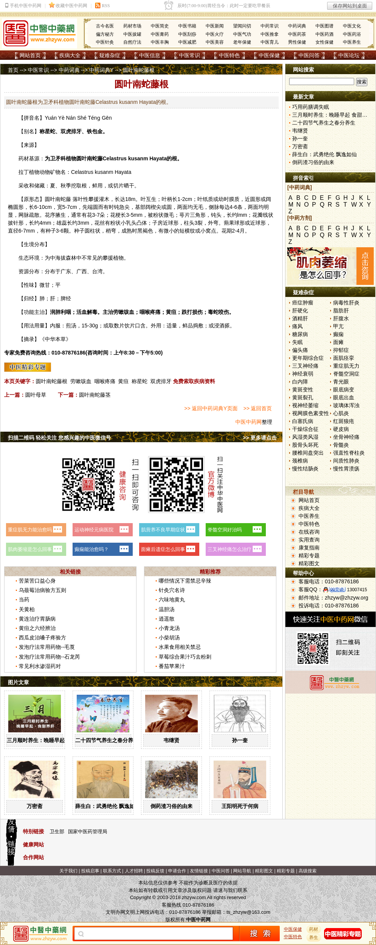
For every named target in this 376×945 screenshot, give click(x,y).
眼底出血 (343, 397)
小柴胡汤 (169, 638)
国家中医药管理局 (87, 831)
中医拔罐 (132, 34)
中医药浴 (352, 34)
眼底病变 (343, 390)
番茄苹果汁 (172, 666)
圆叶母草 (35, 395)
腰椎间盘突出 (308, 453)
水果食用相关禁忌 (180, 647)
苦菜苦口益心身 (37, 581)
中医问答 (309, 55)
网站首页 (30, 55)
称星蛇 (139, 381)
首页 (13, 70)
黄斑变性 (302, 390)
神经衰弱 (302, 374)
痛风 (297, 326)
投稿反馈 (155, 870)
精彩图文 (309, 563)
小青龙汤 (169, 628)
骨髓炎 (341, 445)
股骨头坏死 (305, 445)
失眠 (297, 342)
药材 (313, 929)
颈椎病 (300, 461)
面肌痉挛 (343, 358)
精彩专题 (309, 555)
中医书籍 (187, 26)
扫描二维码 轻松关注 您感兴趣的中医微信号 (59, 438)
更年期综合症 (308, 358)
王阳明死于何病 (239, 806)
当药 (24, 600)
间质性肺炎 (346, 461)
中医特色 (229, 55)
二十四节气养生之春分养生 (106, 740)
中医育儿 (270, 42)
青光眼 (341, 382)
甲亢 (338, 326)
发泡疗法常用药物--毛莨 (47, 647)
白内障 (300, 382)
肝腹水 (341, 318)
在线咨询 (309, 532)
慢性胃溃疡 (346, 469)
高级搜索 (308, 870)
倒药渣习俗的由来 (171, 806)
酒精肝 (300, 318)
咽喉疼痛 (104, 381)
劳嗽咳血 (80, 381)
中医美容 (215, 42)
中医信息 (149, 55)
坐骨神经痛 (346, 437)
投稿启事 (90, 870)
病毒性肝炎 (346, 303)
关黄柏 (27, 609)
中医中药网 (248, 422)
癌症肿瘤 (302, 303)
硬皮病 (341, 429)
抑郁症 (341, 350)
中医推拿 (270, 34)
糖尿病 (300, 334)
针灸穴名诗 (172, 590)
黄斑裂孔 (302, 397)
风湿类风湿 (305, 437)
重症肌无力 (346, 366)
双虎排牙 (160, 381)
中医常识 (189, 55)
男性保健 (297, 42)
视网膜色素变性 (310, 413)
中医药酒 (324, 34)
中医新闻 (215, 26)
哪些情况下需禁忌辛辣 (185, 581)
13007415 (357, 589)
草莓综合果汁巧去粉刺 (185, 657)
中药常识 (270, 26)
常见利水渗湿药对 (40, 666)
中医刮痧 (187, 34)
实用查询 (309, 540)
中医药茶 (297, 34)
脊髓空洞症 (346, 374)
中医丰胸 (160, 42)
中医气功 (242, 34)
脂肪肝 (341, 310)
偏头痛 (300, 350)
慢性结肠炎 (305, 469)
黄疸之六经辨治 (37, 628)
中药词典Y (101, 70)
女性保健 (324, 42)
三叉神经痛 (305, 366)
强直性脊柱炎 (349, 453)
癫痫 (338, 334)
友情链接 (199, 870)
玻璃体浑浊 (346, 405)
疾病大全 (69, 55)
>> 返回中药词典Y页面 (211, 408)
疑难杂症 (109, 55)
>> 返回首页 (257, 408)
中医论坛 (348, 55)
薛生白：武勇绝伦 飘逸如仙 (107, 806)
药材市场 (132, 26)
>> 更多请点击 (260, 438)
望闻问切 (242, 26)
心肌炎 (341, 413)
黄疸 (123, 381)
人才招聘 (134, 870)
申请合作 (177, 870)
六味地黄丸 (172, 600)
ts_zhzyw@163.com (248, 912)
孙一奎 (240, 740)
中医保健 (269, 55)
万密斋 (34, 806)
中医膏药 (160, 34)
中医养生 (352, 42)
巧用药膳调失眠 (310, 107)
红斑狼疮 (343, 421)
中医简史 (160, 26)
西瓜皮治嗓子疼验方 (42, 638)
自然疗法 (132, 42)
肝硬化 (300, 310)
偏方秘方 (105, 34)
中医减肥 (187, 42)
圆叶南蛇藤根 (51, 381)
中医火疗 (215, 34)
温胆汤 (166, 609)
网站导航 (242, 870)
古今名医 (105, 26)
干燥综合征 (305, 429)
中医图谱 (324, 26)
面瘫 (338, 342)
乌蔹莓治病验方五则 (42, 590)
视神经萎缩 (305, 405)
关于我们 (68, 870)
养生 (313, 937)
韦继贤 (171, 740)
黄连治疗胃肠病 (37, 619)
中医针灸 (105, 42)
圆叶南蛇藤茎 (95, 395)
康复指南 (309, 548)
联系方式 (112, 870)
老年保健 (242, 42)
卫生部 (57, 831)
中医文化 (352, 26)
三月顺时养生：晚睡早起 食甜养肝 (47, 740)
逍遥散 (166, 619)
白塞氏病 (302, 421)
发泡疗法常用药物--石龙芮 (49, 657)
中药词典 (297, 26)
